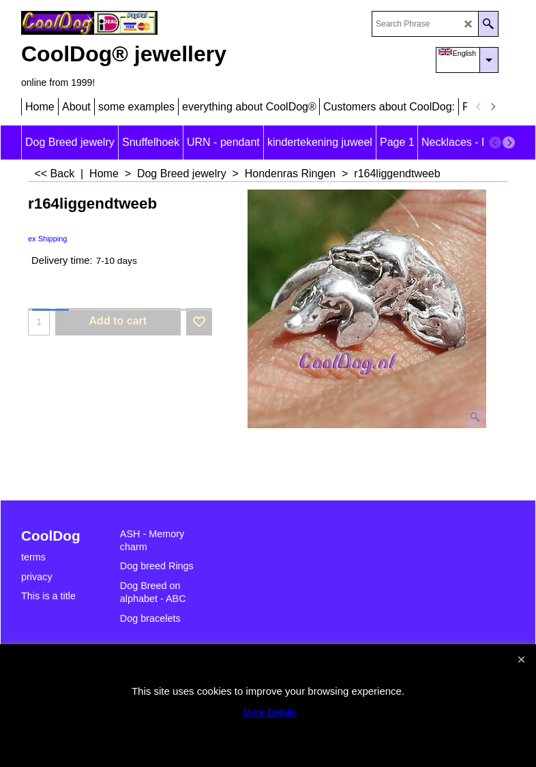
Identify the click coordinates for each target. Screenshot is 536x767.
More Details (270, 712)
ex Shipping (48, 239)
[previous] (479, 107)
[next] (492, 107)
